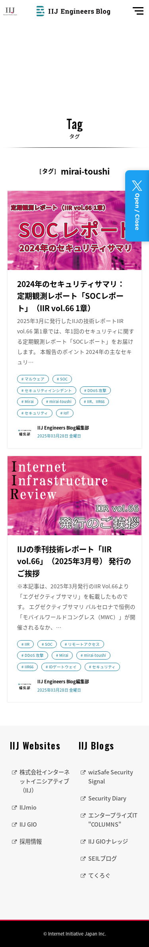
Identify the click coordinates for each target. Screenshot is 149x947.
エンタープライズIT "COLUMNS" (112, 820)
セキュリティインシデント (48, 390)
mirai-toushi (60, 401)
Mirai (29, 401)
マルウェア (35, 379)
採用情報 (30, 841)
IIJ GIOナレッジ (108, 841)
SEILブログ (102, 858)
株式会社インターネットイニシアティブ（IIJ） (44, 781)
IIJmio (28, 807)
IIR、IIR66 (95, 401)
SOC (64, 379)
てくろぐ (99, 875)
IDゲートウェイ (63, 666)
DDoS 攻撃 (96, 390)
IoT (66, 413)
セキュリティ (36, 413)
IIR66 (29, 666)
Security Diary (107, 798)
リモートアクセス (84, 644)
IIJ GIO (28, 824)
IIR (27, 644)
